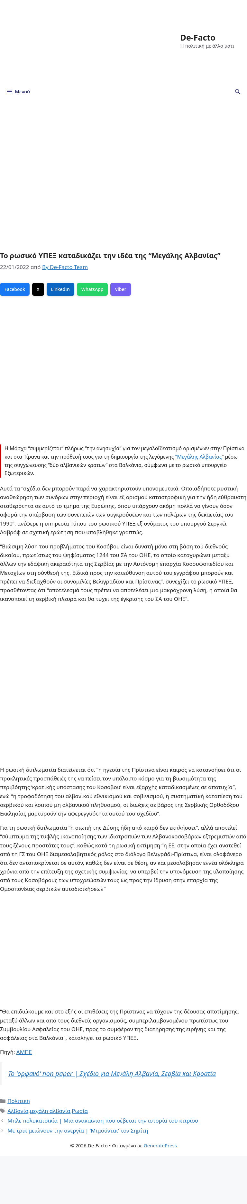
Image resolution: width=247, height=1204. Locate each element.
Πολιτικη (18, 1101)
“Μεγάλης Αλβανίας (198, 456)
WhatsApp (92, 289)
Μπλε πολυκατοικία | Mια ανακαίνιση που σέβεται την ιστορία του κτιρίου (102, 1120)
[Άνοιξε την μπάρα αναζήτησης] (237, 91)
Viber (120, 289)
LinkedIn (60, 289)
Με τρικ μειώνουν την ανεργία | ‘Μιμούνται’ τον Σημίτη (77, 1130)
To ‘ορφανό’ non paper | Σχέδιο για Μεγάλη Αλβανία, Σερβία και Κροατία (112, 1073)
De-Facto (197, 37)
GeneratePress (160, 1145)
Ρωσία (80, 1111)
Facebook (15, 289)
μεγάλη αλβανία (50, 1111)
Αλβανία (17, 1111)
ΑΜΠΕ (24, 1052)
